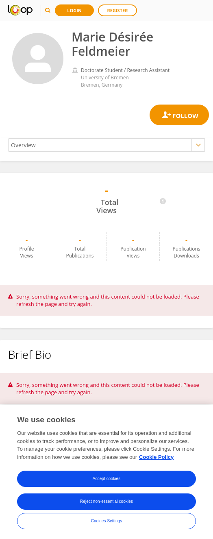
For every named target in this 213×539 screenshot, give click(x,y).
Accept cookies (107, 479)
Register (117, 10)
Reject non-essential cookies (106, 502)
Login (74, 10)
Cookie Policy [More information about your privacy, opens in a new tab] (156, 457)
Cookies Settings (106, 521)
